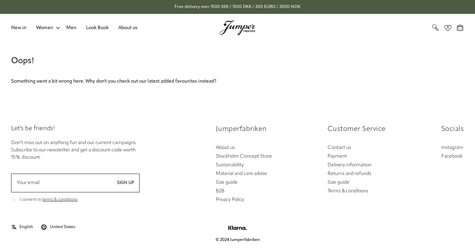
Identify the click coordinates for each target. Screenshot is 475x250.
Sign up (125, 183)
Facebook (452, 156)
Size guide (227, 182)
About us (127, 28)
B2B (220, 191)
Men (71, 28)
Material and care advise (241, 173)
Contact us (339, 147)
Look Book (97, 28)
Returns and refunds (349, 173)
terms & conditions (59, 200)
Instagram (452, 147)
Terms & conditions (348, 191)
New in (18, 28)
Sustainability (230, 165)
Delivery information (350, 165)
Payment (337, 156)
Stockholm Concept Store (244, 156)
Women (44, 28)
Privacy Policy (230, 199)
